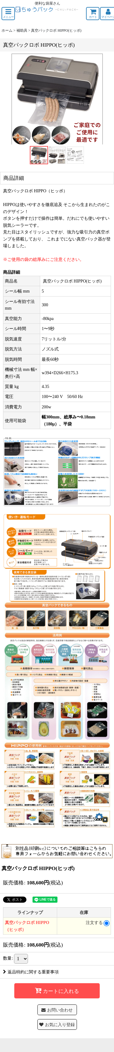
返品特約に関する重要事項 (31, 971)
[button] (8, 13)
